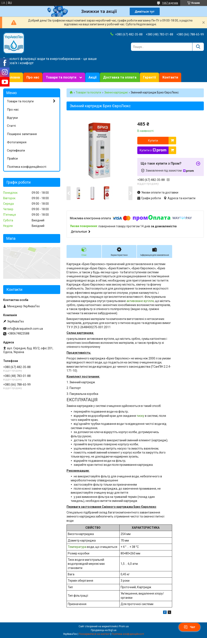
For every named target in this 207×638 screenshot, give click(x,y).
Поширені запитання (22, 134)
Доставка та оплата (119, 77)
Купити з (153, 150)
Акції (93, 77)
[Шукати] (198, 47)
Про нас (32, 77)
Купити (153, 140)
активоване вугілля (140, 301)
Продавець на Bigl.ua (103, 630)
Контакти (170, 77)
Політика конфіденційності (26, 167)
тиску (140, 415)
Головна (13, 77)
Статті (11, 126)
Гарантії (149, 77)
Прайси (12, 158)
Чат (189, 627)
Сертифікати (16, 150)
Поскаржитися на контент (94, 634)
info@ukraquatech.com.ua (25, 328)
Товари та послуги (61, 77)
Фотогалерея (16, 142)
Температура (77, 547)
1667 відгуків (170, 2)
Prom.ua (124, 626)
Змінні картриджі (116, 92)
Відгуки (12, 118)
